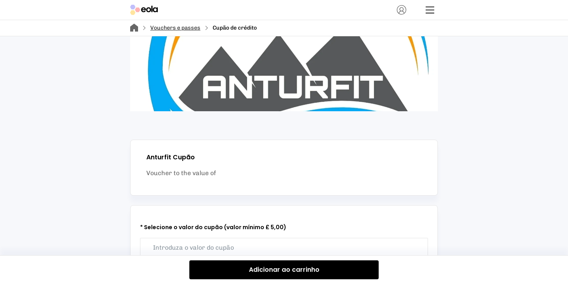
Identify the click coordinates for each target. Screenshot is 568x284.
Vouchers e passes (175, 27)
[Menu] (430, 10)
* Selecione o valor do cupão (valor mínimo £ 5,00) (213, 227)
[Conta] (401, 10)
